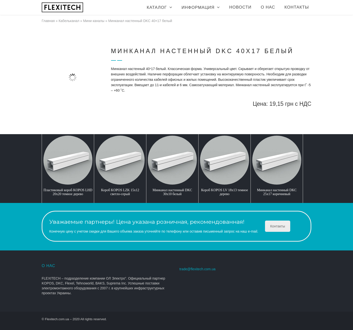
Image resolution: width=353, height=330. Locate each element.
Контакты (296, 7)
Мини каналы (93, 21)
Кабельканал (69, 21)
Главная (48, 21)
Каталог (157, 7)
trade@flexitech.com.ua (197, 269)
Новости (240, 7)
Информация (198, 7)
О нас (268, 7)
